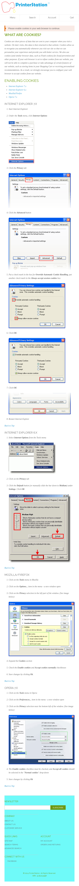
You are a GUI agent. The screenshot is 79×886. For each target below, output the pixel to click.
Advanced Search (12, 848)
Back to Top (9, 426)
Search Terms (11, 845)
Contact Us (9, 824)
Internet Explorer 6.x (17, 90)
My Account (46, 841)
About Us (8, 821)
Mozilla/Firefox (15, 93)
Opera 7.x (13, 97)
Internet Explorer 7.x (17, 86)
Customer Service (13, 828)
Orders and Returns (50, 845)
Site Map (8, 841)
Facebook (10, 861)
